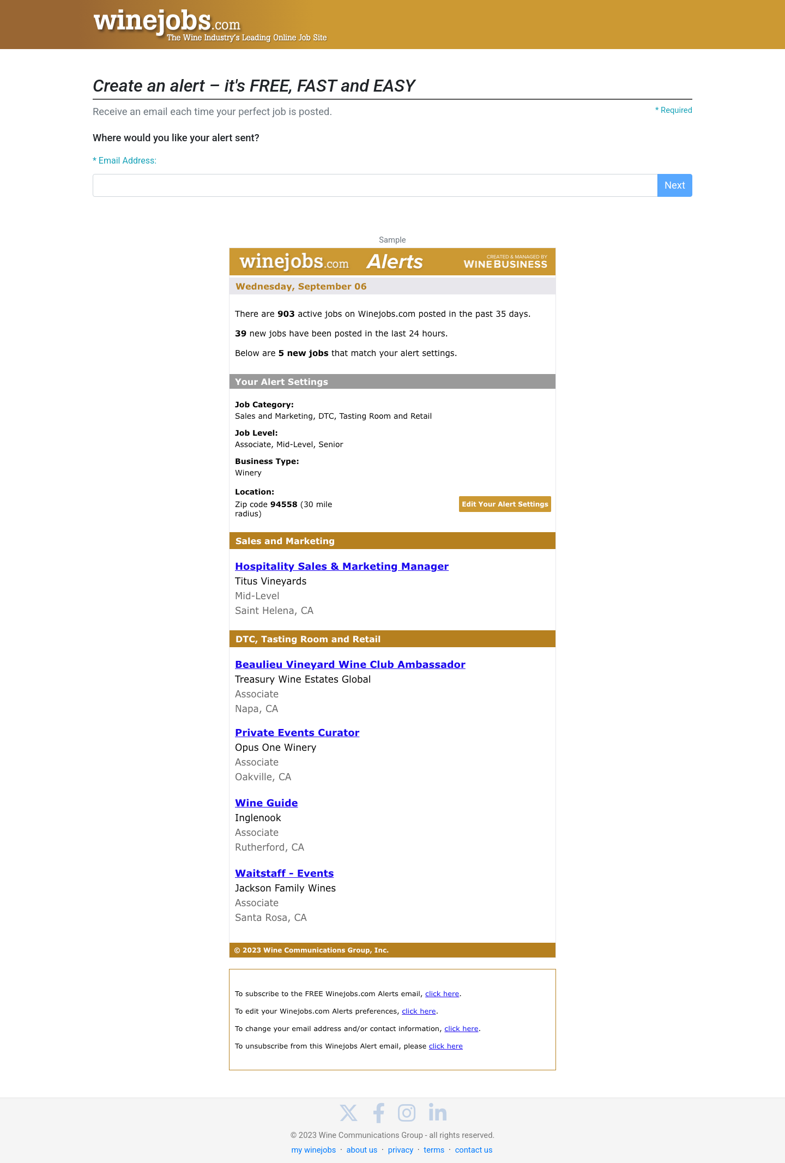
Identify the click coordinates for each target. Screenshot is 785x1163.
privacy (401, 1150)
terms (434, 1150)
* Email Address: (124, 160)
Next (675, 185)
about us (361, 1150)
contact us (474, 1150)
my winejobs (313, 1150)
